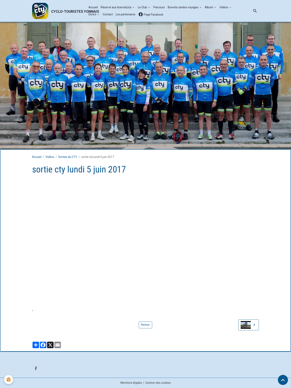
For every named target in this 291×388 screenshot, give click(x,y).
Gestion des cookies (158, 382)
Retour (145, 324)
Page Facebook (150, 14)
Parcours (159, 7)
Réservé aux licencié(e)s (116, 7)
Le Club (143, 7)
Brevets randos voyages (183, 7)
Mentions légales (131, 382)
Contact (108, 14)
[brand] (58, 11)
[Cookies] (8, 379)
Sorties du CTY (67, 157)
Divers (93, 14)
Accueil (93, 7)
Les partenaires (125, 14)
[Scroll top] (283, 380)
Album (209, 7)
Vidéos (224, 7)
